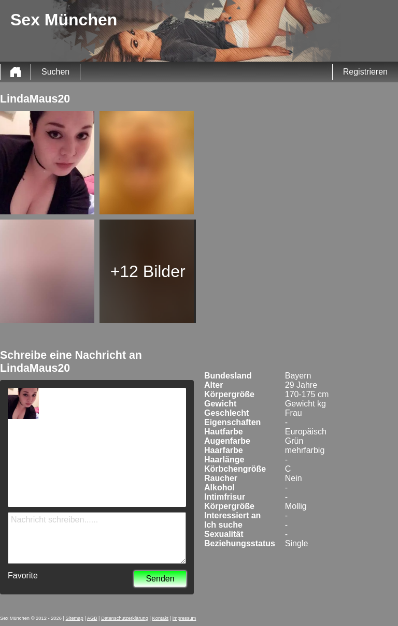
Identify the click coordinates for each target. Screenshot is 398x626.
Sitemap (74, 618)
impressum (184, 618)
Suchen (55, 71)
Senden (160, 578)
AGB (92, 618)
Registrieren (365, 71)
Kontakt (160, 618)
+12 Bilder (148, 271)
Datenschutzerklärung (124, 618)
